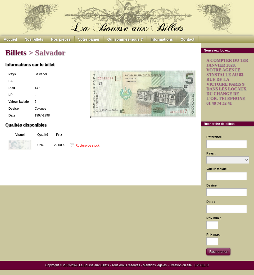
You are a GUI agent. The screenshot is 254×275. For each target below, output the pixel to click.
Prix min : (213, 218)
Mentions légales (155, 265)
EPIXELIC (201, 265)
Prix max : (213, 234)
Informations (162, 39)
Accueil (10, 39)
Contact (187, 39)
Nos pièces (61, 39)
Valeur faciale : (217, 169)
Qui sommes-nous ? (125, 39)
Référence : (215, 137)
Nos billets (34, 39)
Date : (210, 202)
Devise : (212, 185)
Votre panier (89, 39)
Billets (15, 52)
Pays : (211, 153)
